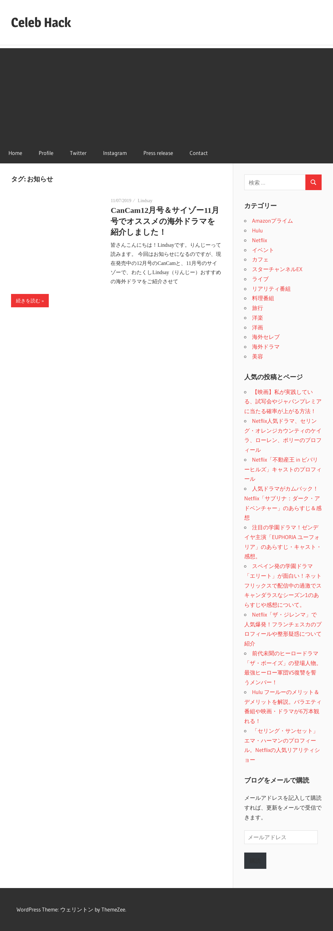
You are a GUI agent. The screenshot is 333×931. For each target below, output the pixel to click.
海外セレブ (266, 336)
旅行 (257, 307)
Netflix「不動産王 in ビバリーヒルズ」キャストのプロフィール (283, 469)
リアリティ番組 (271, 288)
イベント (263, 249)
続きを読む (28, 300)
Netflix (259, 240)
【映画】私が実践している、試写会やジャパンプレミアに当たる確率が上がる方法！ (283, 401)
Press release (158, 152)
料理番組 (263, 298)
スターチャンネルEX (277, 269)
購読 (255, 860)
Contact (199, 152)
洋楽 (257, 317)
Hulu (257, 230)
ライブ (260, 278)
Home (15, 152)
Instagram (115, 152)
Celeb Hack (41, 22)
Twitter (78, 152)
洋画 (257, 327)
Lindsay (145, 200)
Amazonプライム (272, 220)
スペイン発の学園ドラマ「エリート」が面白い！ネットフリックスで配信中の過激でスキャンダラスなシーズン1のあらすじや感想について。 (283, 585)
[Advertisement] (166, 93)
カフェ (260, 259)
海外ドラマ (266, 346)
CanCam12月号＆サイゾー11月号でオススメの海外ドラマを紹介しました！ (165, 221)
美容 (257, 356)
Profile (46, 152)
